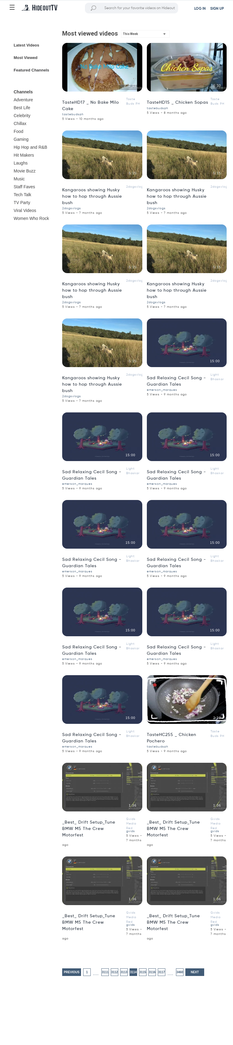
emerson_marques (162, 389)
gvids (130, 831)
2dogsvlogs (135, 186)
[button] (145, 34)
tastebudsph (73, 114)
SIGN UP (217, 9)
